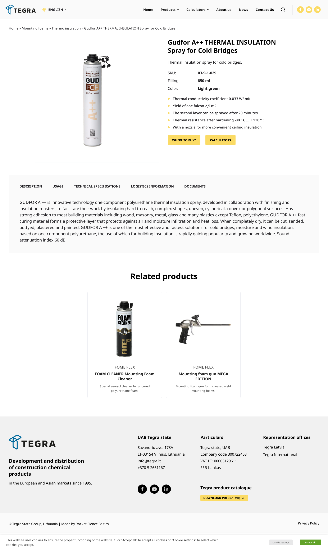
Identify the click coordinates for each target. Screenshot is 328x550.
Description (30, 186)
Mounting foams (35, 28)
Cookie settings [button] (281, 542)
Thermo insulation (66, 28)
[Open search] (283, 9)
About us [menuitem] (223, 9)
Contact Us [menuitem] (265, 9)
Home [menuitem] (148, 9)
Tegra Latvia (273, 447)
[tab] (30, 186)
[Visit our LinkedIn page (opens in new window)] (317, 9)
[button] (54, 10)
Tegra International (280, 454)
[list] (164, 348)
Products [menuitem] (168, 9)
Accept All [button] (310, 542)
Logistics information (152, 186)
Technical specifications (97, 186)
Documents (195, 186)
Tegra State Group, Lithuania (35, 524)
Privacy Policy (308, 523)
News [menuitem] (243, 9)
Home (13, 28)
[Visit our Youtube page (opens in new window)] (309, 9)
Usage (58, 186)
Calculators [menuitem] (195, 9)
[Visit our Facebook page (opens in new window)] (300, 9)
